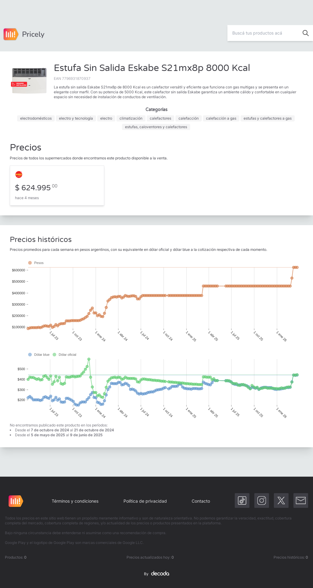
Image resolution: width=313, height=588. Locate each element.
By (156, 574)
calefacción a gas (221, 118)
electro (106, 118)
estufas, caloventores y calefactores (156, 127)
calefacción (189, 118)
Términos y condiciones (75, 501)
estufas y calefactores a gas (268, 118)
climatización (131, 118)
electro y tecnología (76, 118)
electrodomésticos (36, 118)
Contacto (201, 501)
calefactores (160, 118)
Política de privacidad (145, 501)
